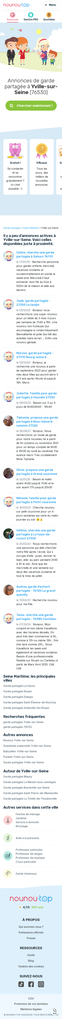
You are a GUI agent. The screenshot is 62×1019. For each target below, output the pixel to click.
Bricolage (22, 826)
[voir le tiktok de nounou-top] (21, 984)
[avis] (31, 907)
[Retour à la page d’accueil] (16, 5)
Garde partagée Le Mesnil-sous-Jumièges (29, 782)
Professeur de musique (30, 857)
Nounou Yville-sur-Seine (18, 740)
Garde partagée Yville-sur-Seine (23, 762)
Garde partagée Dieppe (18, 696)
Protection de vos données (31, 1003)
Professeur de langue (29, 853)
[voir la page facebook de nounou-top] (31, 984)
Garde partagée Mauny (17, 776)
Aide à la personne (27, 838)
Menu (50, 5)
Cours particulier (26, 861)
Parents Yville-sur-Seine (18, 756)
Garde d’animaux (26, 873)
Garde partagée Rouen (17, 691)
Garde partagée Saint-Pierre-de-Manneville (30, 793)
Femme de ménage (28, 814)
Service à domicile (27, 822)
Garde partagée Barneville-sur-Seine (26, 787)
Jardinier (21, 818)
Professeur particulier (29, 849)
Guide (31, 955)
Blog (31, 960)
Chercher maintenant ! (31, 106)
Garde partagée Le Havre (19, 685)
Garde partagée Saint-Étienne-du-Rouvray (29, 702)
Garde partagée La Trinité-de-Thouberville (30, 798)
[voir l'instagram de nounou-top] (41, 984)
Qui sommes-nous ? (31, 926)
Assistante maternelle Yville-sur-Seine (27, 745)
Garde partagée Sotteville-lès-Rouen (26, 708)
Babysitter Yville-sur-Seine (20, 751)
